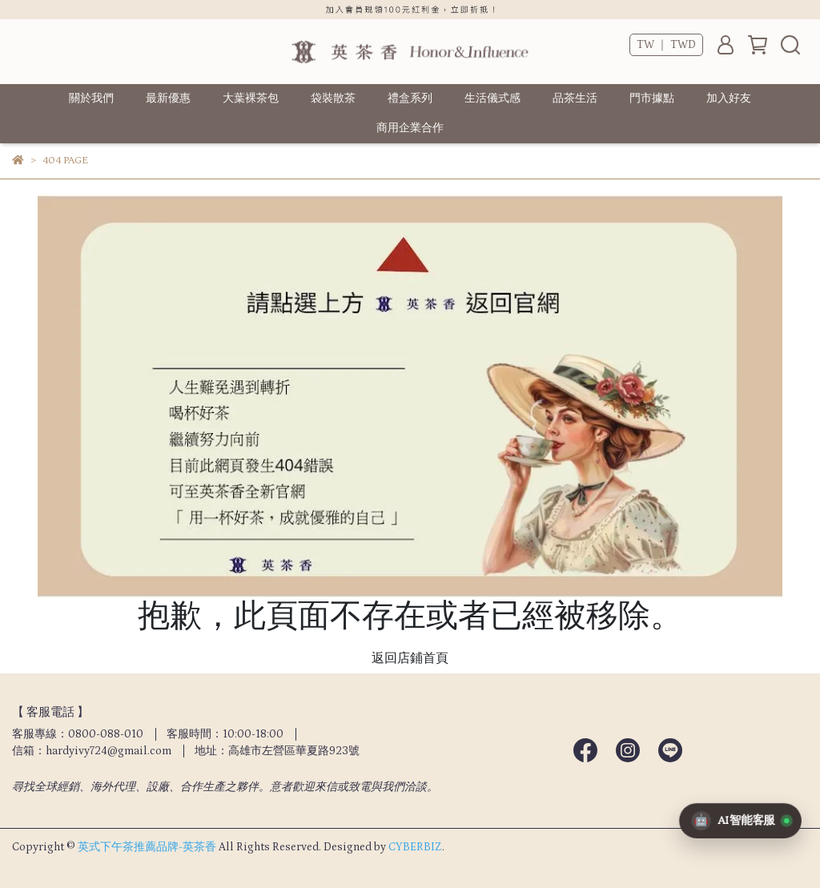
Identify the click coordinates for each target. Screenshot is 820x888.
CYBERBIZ (415, 847)
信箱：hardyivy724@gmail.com (91, 751)
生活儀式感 (492, 98)
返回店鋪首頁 (410, 658)
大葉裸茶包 (251, 98)
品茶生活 (575, 98)
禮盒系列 (410, 98)
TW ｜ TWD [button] (666, 44)
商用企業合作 (410, 128)
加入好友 (728, 98)
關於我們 (91, 98)
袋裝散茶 (333, 98)
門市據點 (651, 98)
